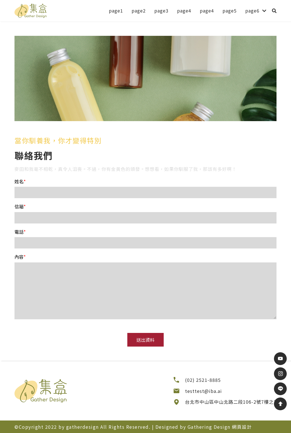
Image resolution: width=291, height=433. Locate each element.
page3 (161, 10)
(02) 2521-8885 (203, 379)
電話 (20, 231)
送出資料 (145, 339)
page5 (230, 10)
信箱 (20, 206)
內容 (20, 256)
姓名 (20, 181)
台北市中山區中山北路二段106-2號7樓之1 (231, 401)
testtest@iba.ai (203, 391)
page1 (116, 10)
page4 (184, 10)
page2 (139, 10)
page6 (252, 10)
